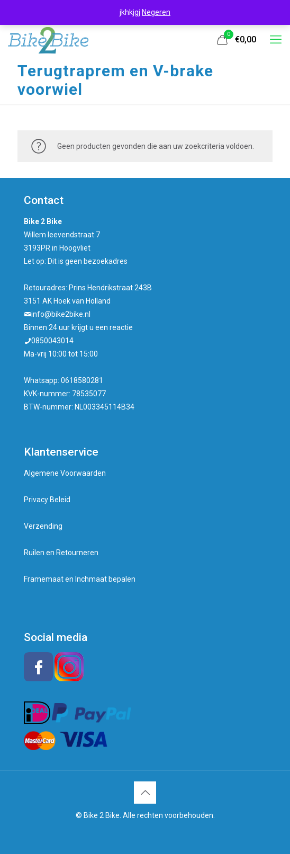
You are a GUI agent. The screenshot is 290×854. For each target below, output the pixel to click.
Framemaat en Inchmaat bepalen (79, 579)
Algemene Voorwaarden (65, 473)
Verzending (43, 526)
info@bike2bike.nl (60, 314)
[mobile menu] (276, 40)
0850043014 (52, 340)
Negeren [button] (156, 12)
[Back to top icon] (145, 792)
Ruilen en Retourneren (61, 552)
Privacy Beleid (47, 499)
